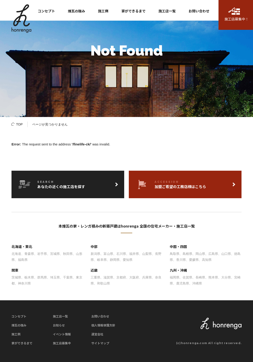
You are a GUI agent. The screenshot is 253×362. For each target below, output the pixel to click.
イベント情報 (62, 334)
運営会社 (97, 334)
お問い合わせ (100, 316)
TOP (19, 124)
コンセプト (19, 316)
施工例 (16, 334)
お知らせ (59, 325)
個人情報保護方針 (103, 325)
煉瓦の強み (19, 325)
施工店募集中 (62, 343)
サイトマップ (100, 343)
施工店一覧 (60, 316)
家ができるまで (22, 343)
